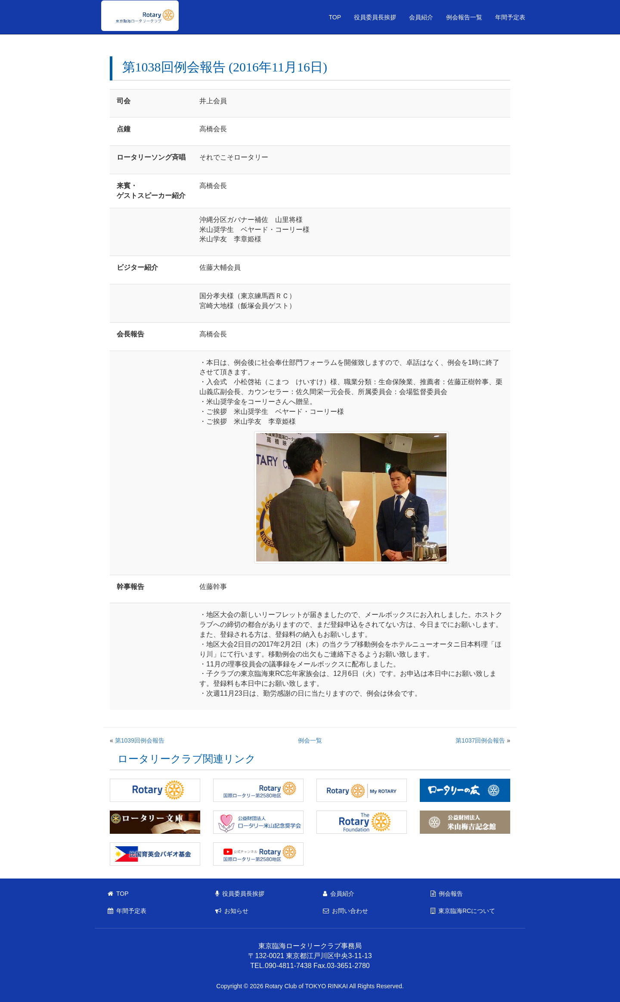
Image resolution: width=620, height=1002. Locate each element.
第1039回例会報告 (139, 740)
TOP (335, 17)
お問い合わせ (345, 910)
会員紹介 (421, 17)
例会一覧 (310, 740)
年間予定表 (510, 17)
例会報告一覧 (464, 17)
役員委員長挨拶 (375, 17)
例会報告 (447, 893)
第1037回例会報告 (480, 740)
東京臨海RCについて (463, 910)
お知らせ (231, 910)
